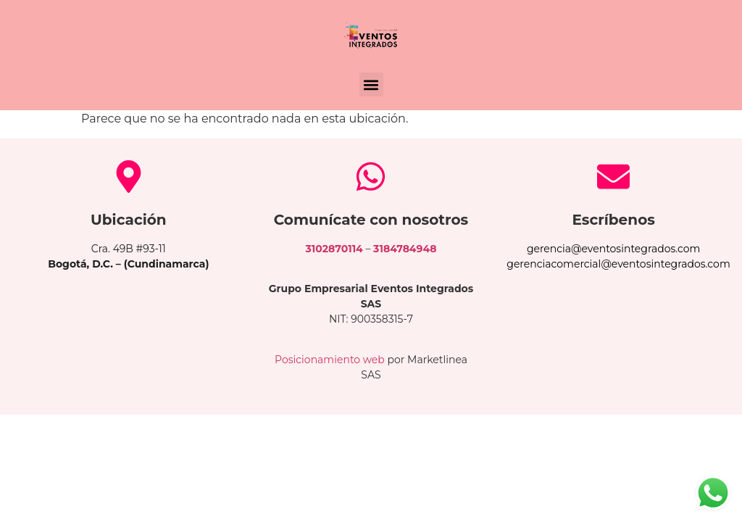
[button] (371, 84)
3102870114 (334, 248)
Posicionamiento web (330, 359)
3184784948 (404, 248)
